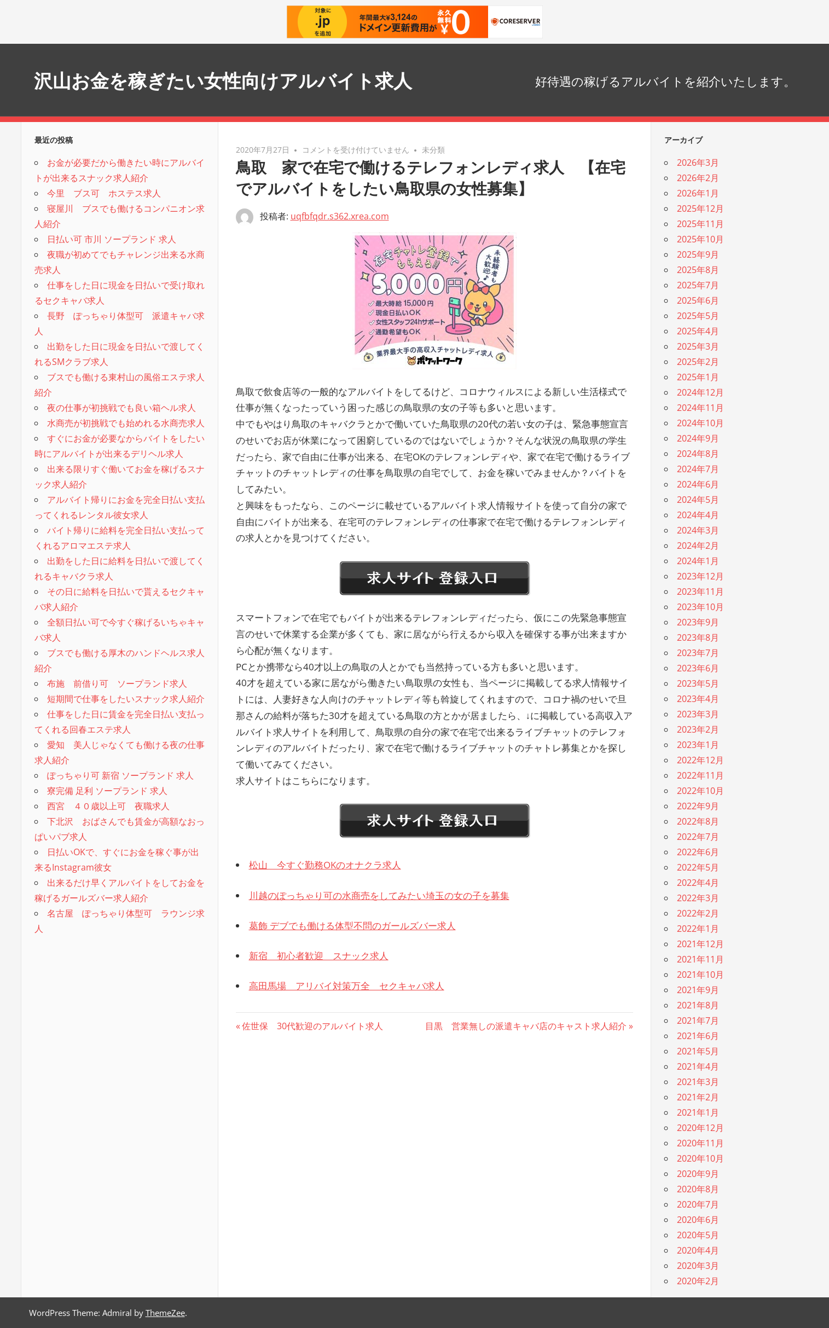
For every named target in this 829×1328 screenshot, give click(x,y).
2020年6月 (698, 1220)
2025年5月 (698, 316)
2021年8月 (698, 1005)
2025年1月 (698, 377)
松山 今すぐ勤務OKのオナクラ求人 (325, 865)
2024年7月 (698, 469)
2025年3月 (698, 346)
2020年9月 (698, 1174)
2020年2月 (698, 1281)
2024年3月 (698, 530)
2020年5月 (698, 1235)
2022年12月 (700, 760)
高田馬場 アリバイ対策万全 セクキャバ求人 (346, 985)
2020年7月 (698, 1204)
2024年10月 (700, 423)
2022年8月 (698, 821)
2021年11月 (700, 959)
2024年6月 (698, 484)
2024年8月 (698, 454)
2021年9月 (698, 990)
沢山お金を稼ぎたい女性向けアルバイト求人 (256, 79)
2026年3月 (698, 162)
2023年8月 (698, 637)
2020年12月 (700, 1128)
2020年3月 (698, 1266)
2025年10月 (700, 239)
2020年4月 (698, 1250)
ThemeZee (165, 1312)
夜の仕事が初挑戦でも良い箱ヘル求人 (121, 408)
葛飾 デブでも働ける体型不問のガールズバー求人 (352, 925)
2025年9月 (698, 254)
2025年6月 (698, 300)
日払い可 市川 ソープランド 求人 (111, 239)
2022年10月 (700, 791)
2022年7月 (698, 837)
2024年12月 (700, 392)
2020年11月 (700, 1143)
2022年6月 (698, 852)
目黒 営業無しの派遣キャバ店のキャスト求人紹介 (526, 1026)
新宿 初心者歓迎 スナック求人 (319, 955)
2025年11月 (700, 224)
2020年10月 (700, 1158)
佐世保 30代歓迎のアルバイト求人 (312, 1026)
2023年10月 (700, 607)
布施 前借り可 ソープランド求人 (117, 683)
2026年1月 (698, 193)
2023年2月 (698, 729)
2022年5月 (698, 867)
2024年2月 (698, 546)
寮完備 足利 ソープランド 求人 (107, 791)
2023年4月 (698, 699)
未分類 (433, 149)
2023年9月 (698, 622)
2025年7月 (698, 285)
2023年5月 (698, 683)
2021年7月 (698, 1020)
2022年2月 (698, 913)
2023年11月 (700, 591)
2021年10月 (700, 975)
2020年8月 (698, 1189)
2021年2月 (698, 1097)
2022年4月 (698, 883)
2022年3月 (698, 898)
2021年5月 (698, 1051)
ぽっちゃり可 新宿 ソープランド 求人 (120, 775)
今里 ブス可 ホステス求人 (104, 193)
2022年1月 (698, 929)
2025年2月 (698, 362)
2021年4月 (698, 1066)
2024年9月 (698, 438)
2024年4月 (698, 515)
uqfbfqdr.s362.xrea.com (340, 216)
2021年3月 (698, 1082)
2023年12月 (700, 576)
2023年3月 (698, 714)
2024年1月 (698, 561)
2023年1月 (698, 745)
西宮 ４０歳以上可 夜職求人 (108, 806)
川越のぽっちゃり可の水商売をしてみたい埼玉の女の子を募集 (379, 895)
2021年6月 (698, 1036)
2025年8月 (698, 270)
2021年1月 (698, 1112)
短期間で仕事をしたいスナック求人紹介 (126, 699)
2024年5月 (698, 500)
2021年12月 (700, 944)
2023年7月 (698, 653)
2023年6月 (698, 668)
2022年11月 (700, 775)
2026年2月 (698, 178)
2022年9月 (698, 806)
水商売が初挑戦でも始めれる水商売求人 (126, 423)
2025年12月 (700, 208)
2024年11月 (700, 408)
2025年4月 (698, 331)
